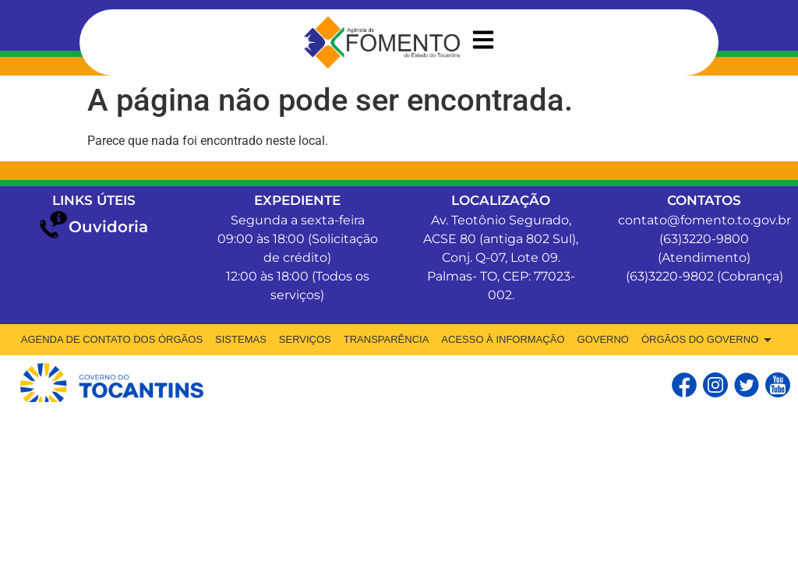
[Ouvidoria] (53, 224)
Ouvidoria (108, 226)
